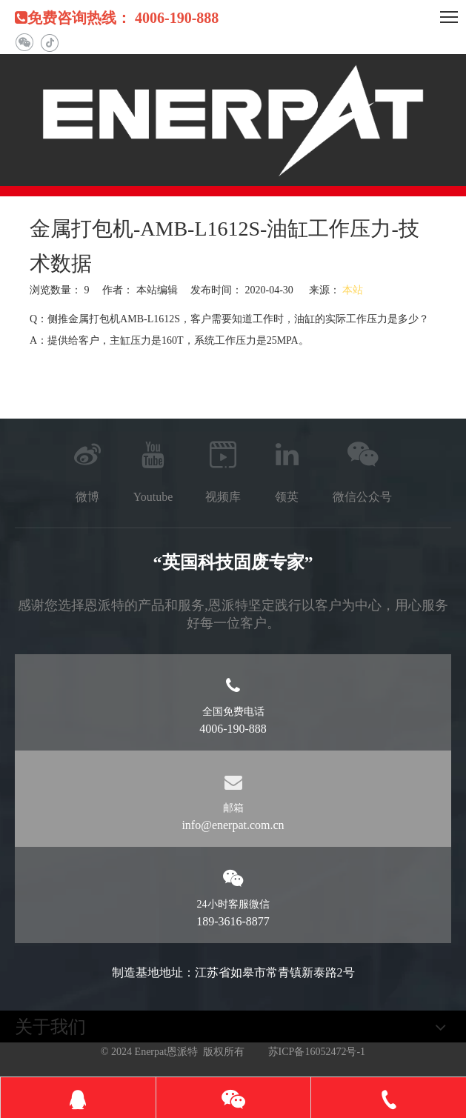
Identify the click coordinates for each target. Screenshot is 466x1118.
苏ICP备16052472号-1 (316, 1051)
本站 (352, 290)
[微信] (24, 42)
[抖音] (49, 42)
